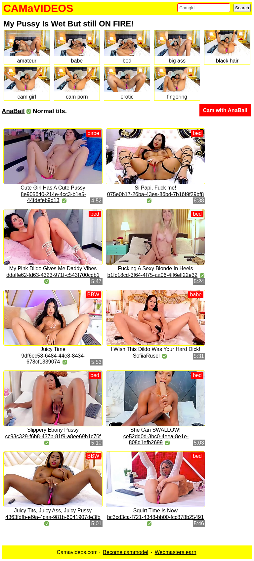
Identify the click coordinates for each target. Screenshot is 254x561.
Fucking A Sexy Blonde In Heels (155, 268)
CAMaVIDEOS (38, 8)
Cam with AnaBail (225, 110)
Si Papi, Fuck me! (155, 188)
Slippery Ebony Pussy (53, 430)
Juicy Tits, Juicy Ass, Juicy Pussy (53, 510)
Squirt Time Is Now (155, 510)
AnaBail (13, 111)
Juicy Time (52, 349)
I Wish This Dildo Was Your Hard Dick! (155, 349)
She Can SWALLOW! (155, 430)
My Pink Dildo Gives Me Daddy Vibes (53, 268)
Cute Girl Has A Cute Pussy (53, 188)
